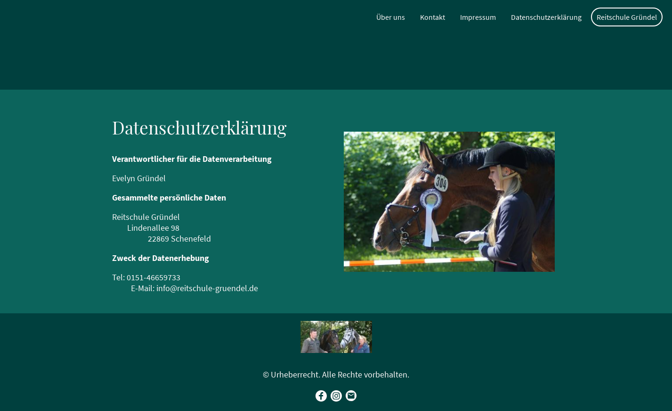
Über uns (390, 17)
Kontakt (432, 17)
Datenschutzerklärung (546, 17)
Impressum (478, 17)
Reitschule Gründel (627, 17)
